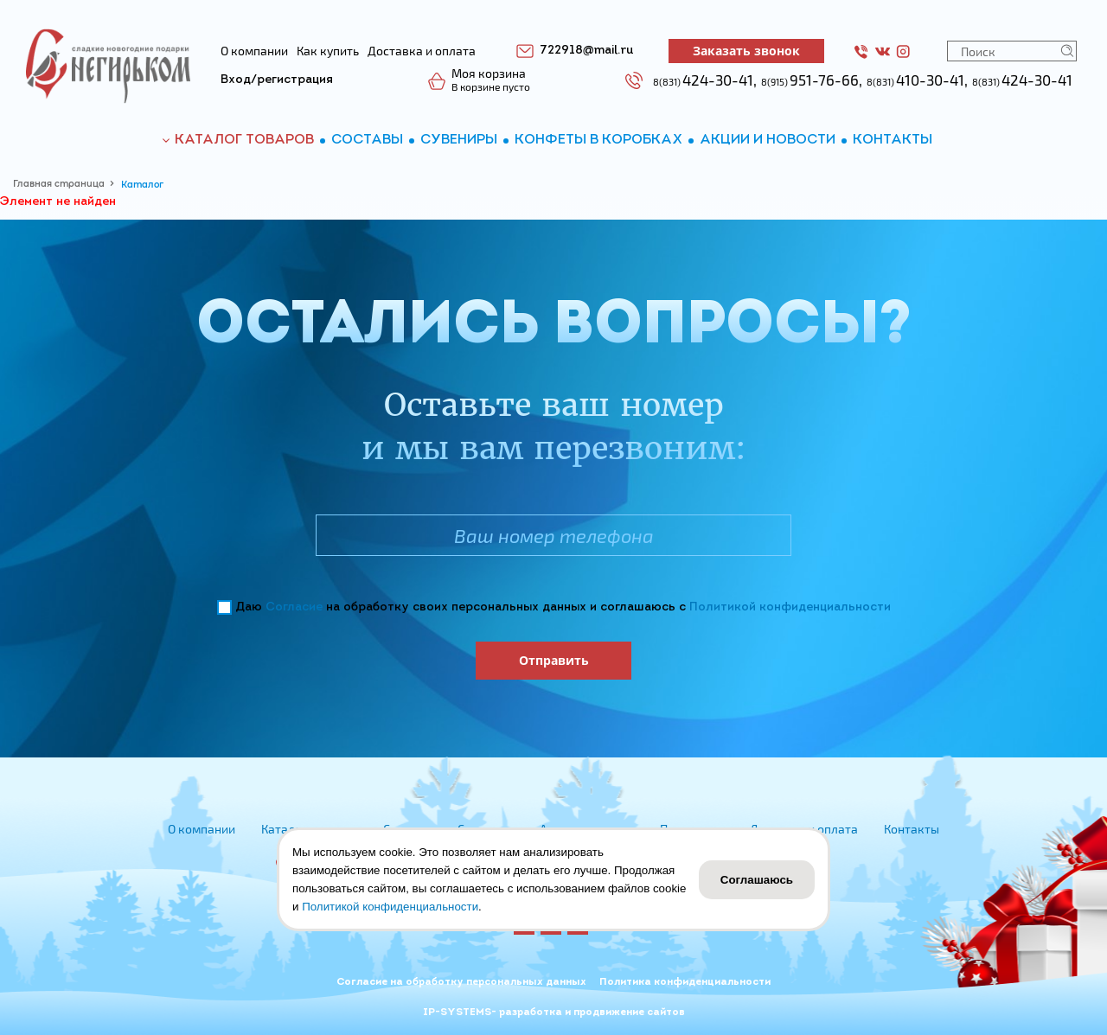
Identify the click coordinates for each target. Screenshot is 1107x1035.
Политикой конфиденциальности (790, 607)
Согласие (294, 607)
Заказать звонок (746, 50)
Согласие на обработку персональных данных (461, 982)
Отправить (554, 660)
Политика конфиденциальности (685, 982)
